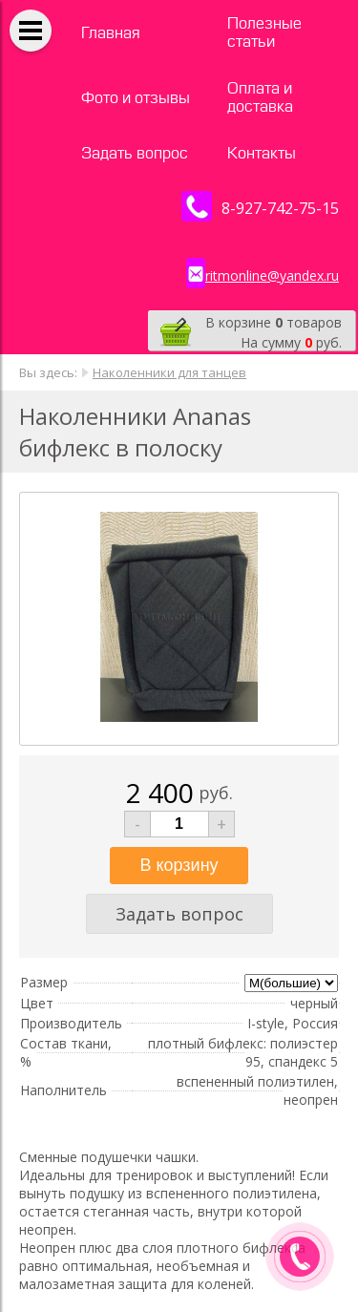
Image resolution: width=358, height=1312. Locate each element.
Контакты (261, 153)
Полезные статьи (264, 32)
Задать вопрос (134, 153)
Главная (110, 33)
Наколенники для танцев (169, 372)
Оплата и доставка (260, 97)
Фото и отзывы (135, 98)
